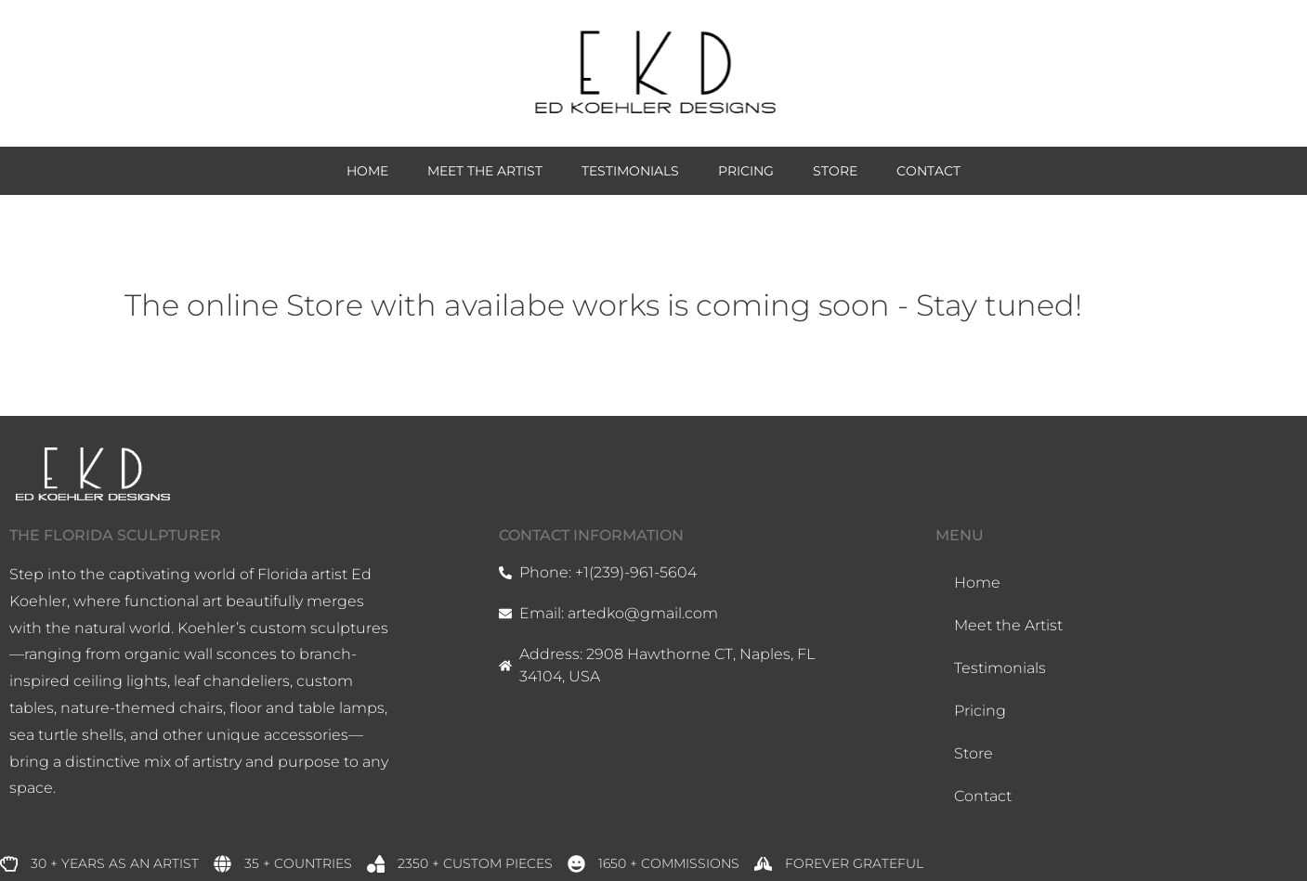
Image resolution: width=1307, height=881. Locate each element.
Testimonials (630, 170)
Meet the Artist (484, 170)
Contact (928, 170)
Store (835, 170)
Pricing (746, 170)
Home (367, 170)
